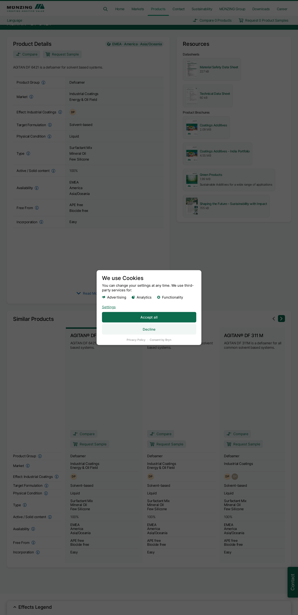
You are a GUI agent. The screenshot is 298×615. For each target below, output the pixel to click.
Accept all (149, 317)
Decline (149, 329)
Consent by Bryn (160, 339)
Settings (109, 307)
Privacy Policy (136, 339)
